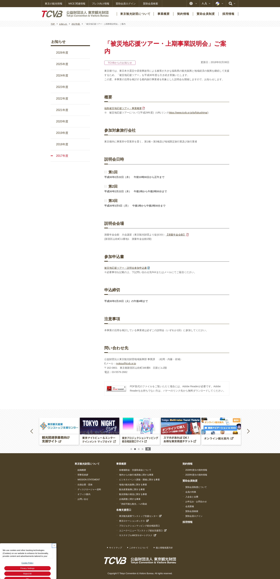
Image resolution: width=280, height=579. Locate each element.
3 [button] (139, 449)
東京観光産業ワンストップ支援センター (138, 516)
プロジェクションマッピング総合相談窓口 (139, 525)
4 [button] (142, 449)
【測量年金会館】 (176, 234)
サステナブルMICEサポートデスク (135, 535)
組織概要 (82, 470)
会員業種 (189, 506)
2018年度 (62, 144)
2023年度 (62, 86)
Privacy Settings (27, 568)
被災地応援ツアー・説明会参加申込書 (125, 267)
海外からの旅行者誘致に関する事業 (136, 475)
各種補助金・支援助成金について (135, 470)
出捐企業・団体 (85, 484)
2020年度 (62, 121)
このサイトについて (138, 547)
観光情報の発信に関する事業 (133, 494)
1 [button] (131, 449)
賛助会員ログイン (126, 3)
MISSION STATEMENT (89, 479)
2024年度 (62, 75)
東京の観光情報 (53, 3)
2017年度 (62, 155)
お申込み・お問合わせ (196, 501)
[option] (59, 431)
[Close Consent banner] (54, 545)
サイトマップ (115, 547)
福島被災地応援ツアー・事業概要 (123, 108)
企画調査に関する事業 (130, 499)
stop (148, 449)
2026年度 (62, 52)
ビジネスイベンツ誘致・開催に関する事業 (139, 479)
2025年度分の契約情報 (196, 475)
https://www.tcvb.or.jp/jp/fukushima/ (188, 112)
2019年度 (62, 132)
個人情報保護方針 (164, 547)
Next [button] (248, 431)
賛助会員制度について (196, 487)
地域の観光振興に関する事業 (133, 484)
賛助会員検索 (150, 3)
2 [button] (135, 449)
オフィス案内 (84, 494)
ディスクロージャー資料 (89, 489)
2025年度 (62, 64)
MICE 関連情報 (77, 3)
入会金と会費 (191, 497)
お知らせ (58, 42)
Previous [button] (32, 431)
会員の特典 (190, 492)
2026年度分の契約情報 (196, 470)
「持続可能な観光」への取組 (133, 504)
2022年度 (62, 98)
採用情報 (187, 522)
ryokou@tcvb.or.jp (126, 363)
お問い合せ (83, 499)
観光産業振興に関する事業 (132, 489)
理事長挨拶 (83, 475)
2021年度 (62, 110)
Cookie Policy (27, 563)
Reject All (27, 574)
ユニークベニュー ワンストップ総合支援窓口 (140, 530)
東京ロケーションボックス (132, 521)
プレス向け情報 (100, 3)
